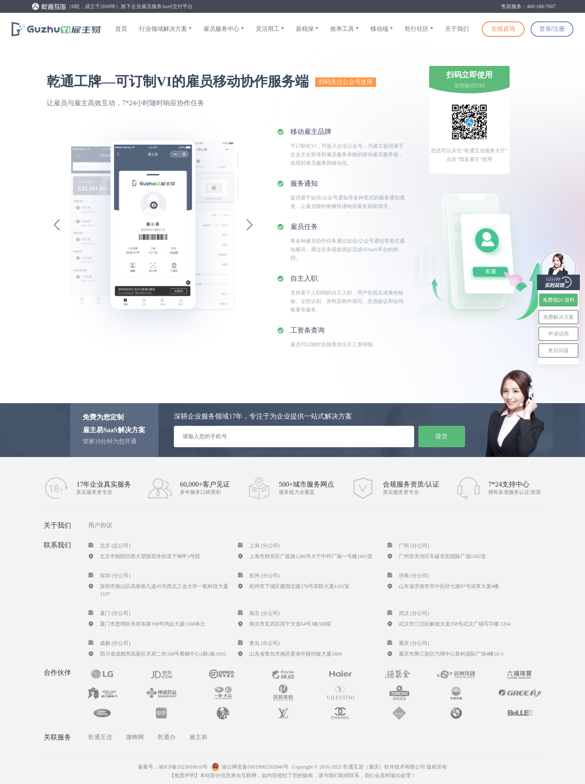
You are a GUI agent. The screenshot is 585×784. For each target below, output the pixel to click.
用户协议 (100, 526)
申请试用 (558, 334)
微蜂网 (135, 737)
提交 (442, 436)
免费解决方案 (558, 317)
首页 (121, 29)
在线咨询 (503, 28)
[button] (57, 224)
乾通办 (167, 737)
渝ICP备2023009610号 (183, 767)
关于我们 (457, 29)
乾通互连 (100, 737)
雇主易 (198, 737)
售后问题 (558, 350)
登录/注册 (552, 28)
